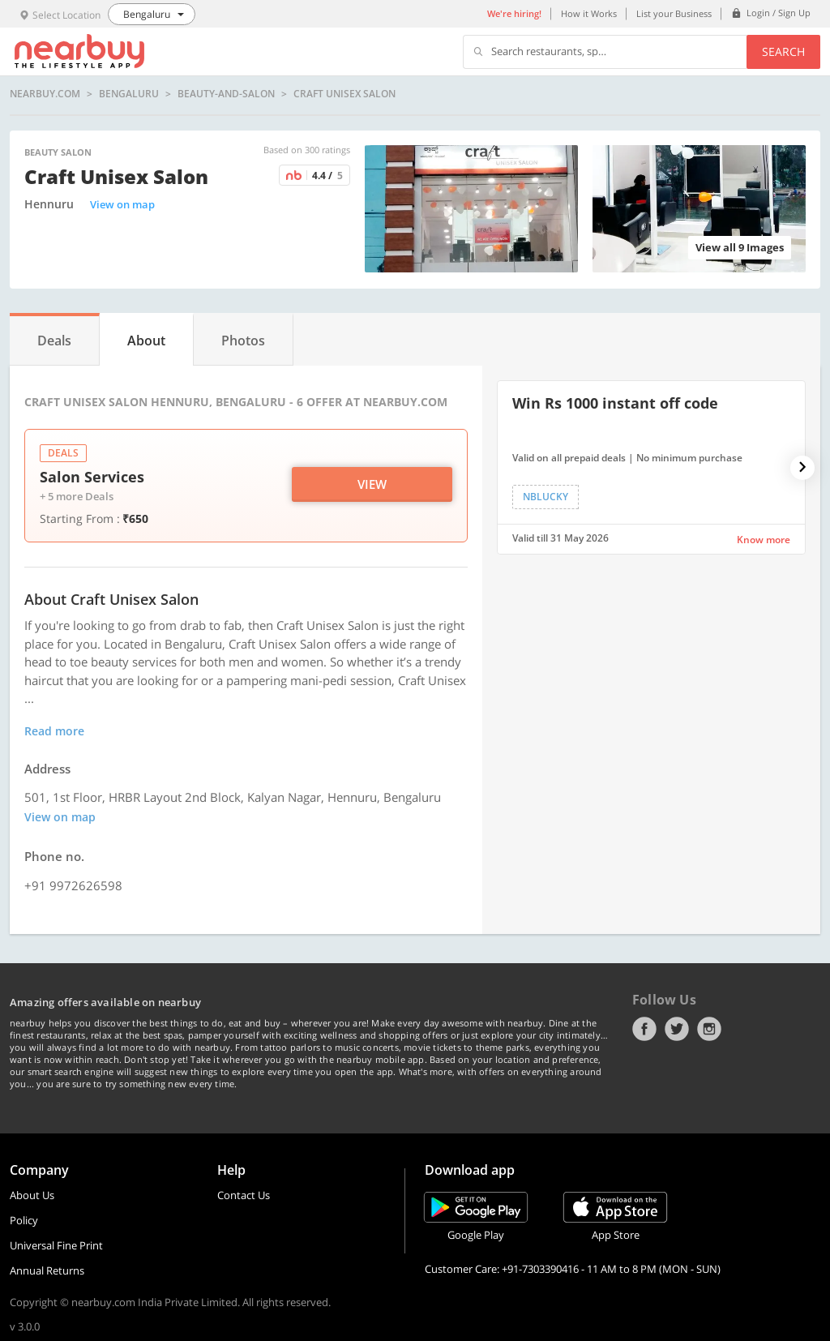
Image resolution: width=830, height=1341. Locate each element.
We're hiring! (514, 13)
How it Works (589, 13)
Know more (763, 539)
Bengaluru (129, 94)
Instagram (709, 1029)
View (372, 484)
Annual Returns (47, 1270)
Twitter (677, 1029)
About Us (32, 1195)
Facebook (644, 1029)
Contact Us (243, 1195)
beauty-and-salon (226, 94)
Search (783, 51)
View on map (122, 204)
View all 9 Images (739, 247)
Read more (54, 731)
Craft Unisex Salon (344, 94)
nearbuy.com (45, 94)
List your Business (674, 13)
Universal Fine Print (56, 1245)
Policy (24, 1220)
